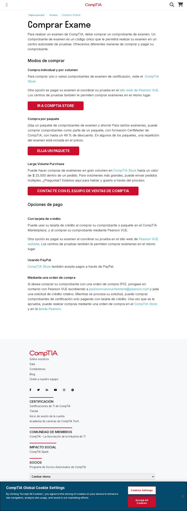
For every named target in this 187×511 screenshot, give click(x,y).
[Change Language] (92, 476)
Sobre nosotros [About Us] (39, 359)
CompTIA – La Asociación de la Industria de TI (57, 436)
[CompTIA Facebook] (30, 390)
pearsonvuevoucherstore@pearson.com (119, 289)
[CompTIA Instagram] (64, 390)
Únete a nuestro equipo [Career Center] (44, 379)
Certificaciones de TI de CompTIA (50, 406)
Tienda (34, 411)
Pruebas (53, 15)
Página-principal (36, 15)
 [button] (172, 4)
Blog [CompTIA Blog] (32, 374)
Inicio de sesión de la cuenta (47, 416)
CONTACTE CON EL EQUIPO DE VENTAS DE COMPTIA (83, 191)
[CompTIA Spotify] (72, 390)
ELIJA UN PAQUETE (53, 151)
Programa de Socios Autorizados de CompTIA (58, 467)
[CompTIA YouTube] (55, 390)
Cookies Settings (142, 490)
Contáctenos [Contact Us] (37, 369)
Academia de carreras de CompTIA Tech (54, 421)
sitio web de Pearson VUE (139, 90)
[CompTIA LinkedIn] (47, 390)
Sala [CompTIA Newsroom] (32, 364)
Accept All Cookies (141, 502)
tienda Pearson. (50, 309)
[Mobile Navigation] (6, 5)
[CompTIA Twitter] (38, 390)
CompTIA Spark (39, 451)
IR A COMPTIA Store (55, 106)
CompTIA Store (124, 170)
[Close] (183, 496)
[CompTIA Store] (180, 5)
